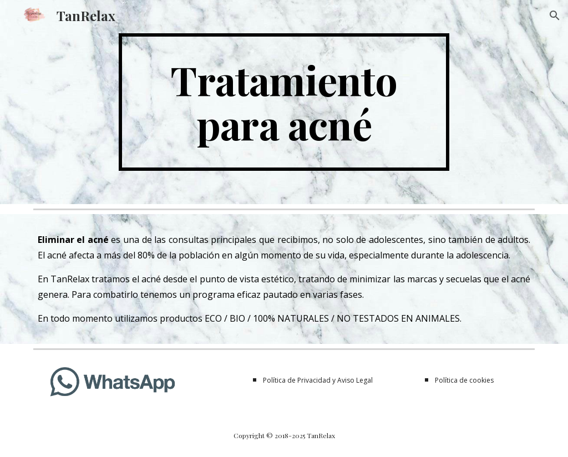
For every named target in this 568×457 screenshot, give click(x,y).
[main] (284, 102)
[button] (554, 15)
